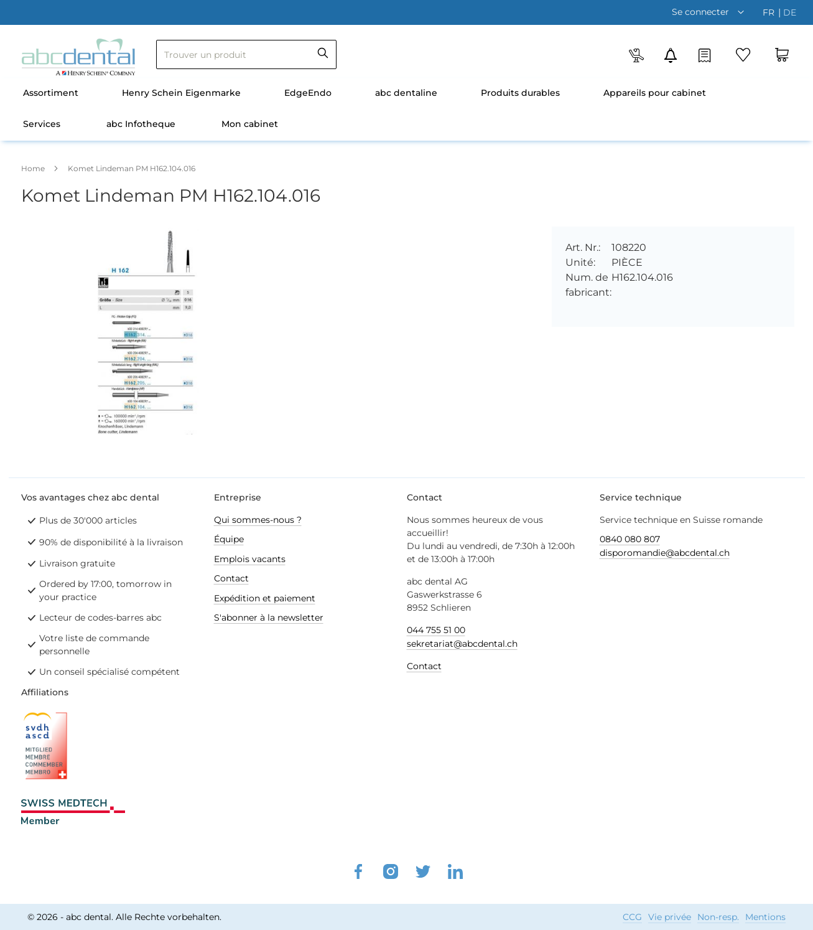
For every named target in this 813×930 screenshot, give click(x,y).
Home (33, 168)
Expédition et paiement (264, 598)
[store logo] (78, 57)
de (789, 12)
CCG (632, 917)
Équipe (229, 539)
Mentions (765, 917)
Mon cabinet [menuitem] (249, 123)
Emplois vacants (250, 559)
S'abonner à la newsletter (268, 617)
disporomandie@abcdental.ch (665, 552)
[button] (711, 11)
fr (770, 12)
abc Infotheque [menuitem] (140, 123)
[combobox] (246, 54)
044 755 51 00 (436, 630)
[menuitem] (51, 94)
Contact (231, 578)
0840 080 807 (630, 539)
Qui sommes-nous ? (258, 519)
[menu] (407, 109)
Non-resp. (718, 917)
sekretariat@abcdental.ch (462, 643)
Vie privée (669, 917)
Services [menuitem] (41, 123)
